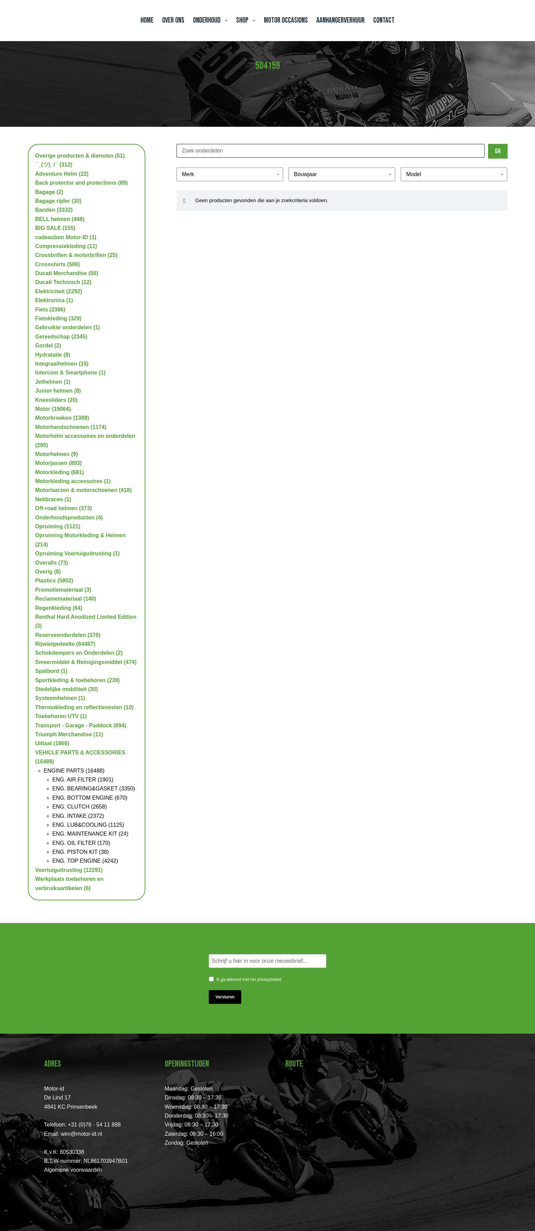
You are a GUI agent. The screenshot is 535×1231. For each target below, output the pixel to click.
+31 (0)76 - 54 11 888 (94, 1125)
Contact (383, 20)
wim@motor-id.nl (81, 1134)
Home (147, 20)
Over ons (173, 20)
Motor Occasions (286, 20)
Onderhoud (211, 20)
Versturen (225, 997)
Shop (247, 20)
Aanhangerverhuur (340, 20)
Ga (498, 151)
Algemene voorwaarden (73, 1170)
